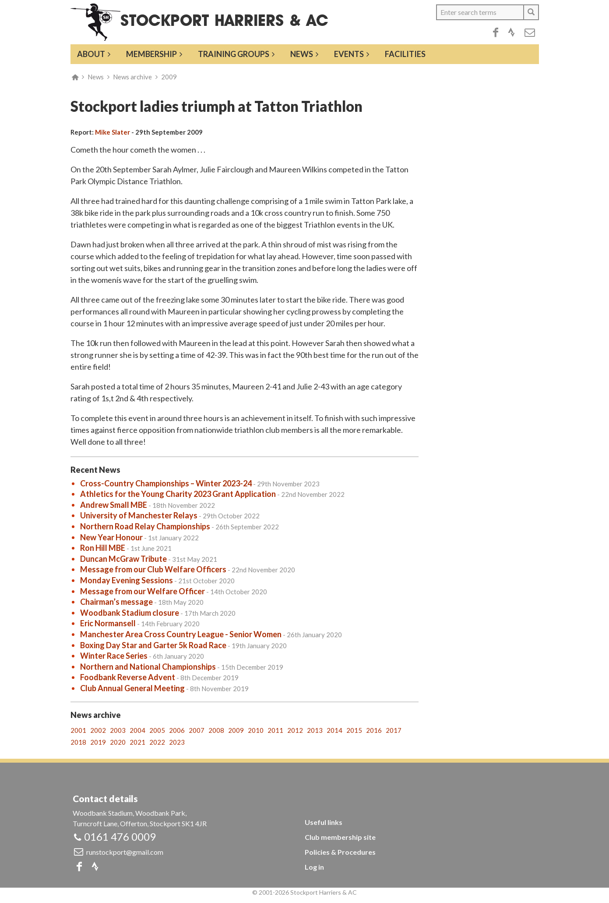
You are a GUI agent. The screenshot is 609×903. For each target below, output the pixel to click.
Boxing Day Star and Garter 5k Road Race (153, 645)
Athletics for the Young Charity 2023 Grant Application (178, 494)
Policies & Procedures (340, 852)
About (91, 54)
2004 (137, 730)
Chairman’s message (116, 602)
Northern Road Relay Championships (145, 526)
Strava (511, 32)
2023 (177, 742)
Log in (314, 867)
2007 (196, 730)
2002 (98, 730)
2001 (78, 730)
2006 (177, 730)
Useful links (323, 822)
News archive (132, 77)
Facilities (405, 54)
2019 (98, 742)
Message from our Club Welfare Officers (153, 569)
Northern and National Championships (148, 666)
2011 (275, 730)
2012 (295, 730)
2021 (137, 742)
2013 (315, 730)
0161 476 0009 (120, 836)
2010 (256, 730)
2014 (334, 730)
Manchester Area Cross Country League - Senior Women (181, 634)
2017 (393, 730)
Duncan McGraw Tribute (123, 559)
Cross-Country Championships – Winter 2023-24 (166, 483)
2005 (157, 730)
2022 (157, 742)
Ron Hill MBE (102, 548)
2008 (216, 730)
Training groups (233, 54)
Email (530, 32)
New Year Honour (111, 537)
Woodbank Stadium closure (129, 612)
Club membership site (340, 837)
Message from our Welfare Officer (142, 591)
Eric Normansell (108, 623)
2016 (374, 730)
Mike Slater (112, 132)
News (301, 54)
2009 (169, 77)
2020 (118, 742)
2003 (118, 730)
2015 (354, 730)
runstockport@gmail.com (124, 852)
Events (349, 54)
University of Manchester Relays (138, 515)
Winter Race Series (114, 655)
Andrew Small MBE (113, 505)
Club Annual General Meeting (132, 688)
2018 (78, 742)
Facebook (495, 32)
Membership (151, 54)
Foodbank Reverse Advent (127, 677)
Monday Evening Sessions (126, 580)
